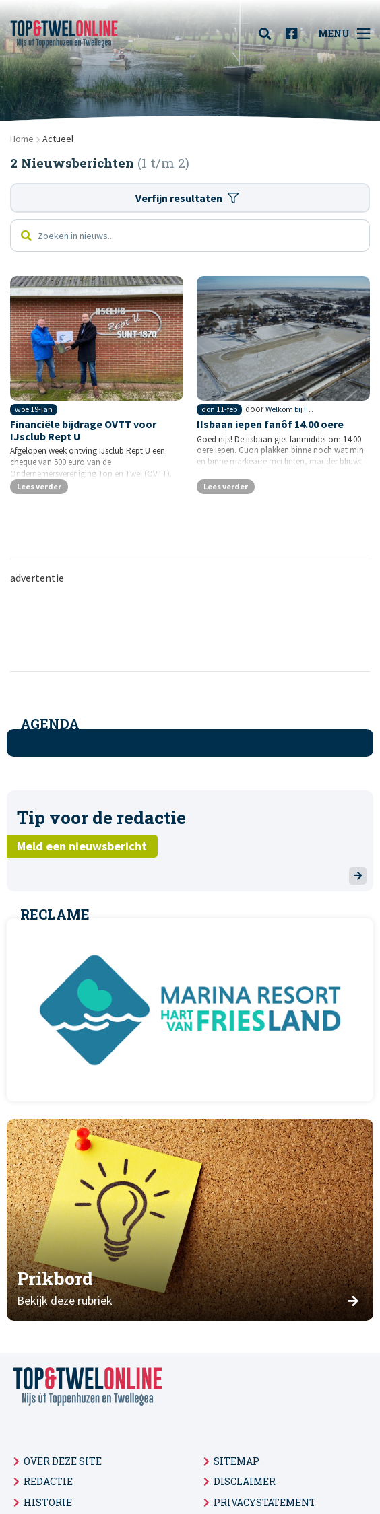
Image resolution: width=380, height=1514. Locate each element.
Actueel (57, 139)
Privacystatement (265, 1502)
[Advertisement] (190, 626)
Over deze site (63, 1461)
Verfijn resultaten (187, 198)
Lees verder (39, 486)
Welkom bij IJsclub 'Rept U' (290, 409)
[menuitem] (269, 33)
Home (22, 139)
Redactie (48, 1481)
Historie (48, 1502)
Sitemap (236, 1461)
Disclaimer (245, 1481)
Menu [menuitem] (344, 33)
